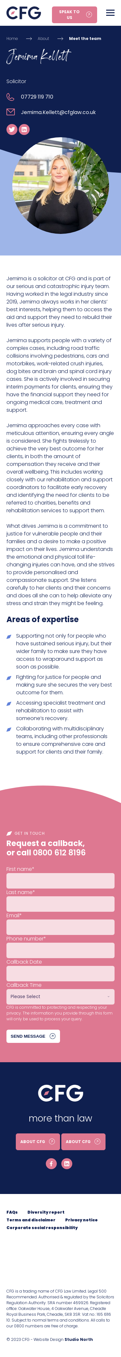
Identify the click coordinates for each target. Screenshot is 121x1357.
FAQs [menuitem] (12, 1212)
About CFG (32, 1141)
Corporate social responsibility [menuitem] (42, 1227)
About (43, 38)
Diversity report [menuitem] (46, 1212)
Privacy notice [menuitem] (81, 1220)
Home (12, 38)
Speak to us (69, 14)
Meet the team (85, 38)
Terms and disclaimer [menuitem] (30, 1220)
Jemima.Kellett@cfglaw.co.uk (58, 112)
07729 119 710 (37, 97)
